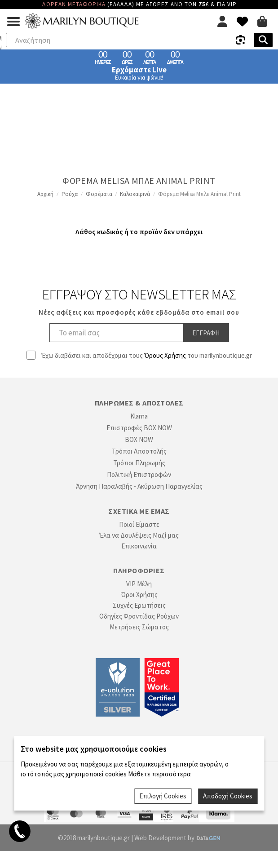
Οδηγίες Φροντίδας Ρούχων (139, 616)
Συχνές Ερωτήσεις (139, 605)
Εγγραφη (206, 333)
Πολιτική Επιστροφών (139, 474)
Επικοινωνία (139, 546)
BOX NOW (139, 439)
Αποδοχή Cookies (227, 796)
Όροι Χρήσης (139, 594)
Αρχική (45, 194)
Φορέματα (99, 194)
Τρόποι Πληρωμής (139, 463)
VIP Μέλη (139, 583)
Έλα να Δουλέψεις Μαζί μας (139, 535)
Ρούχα (70, 194)
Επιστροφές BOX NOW (139, 427)
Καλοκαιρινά (135, 194)
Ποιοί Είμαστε (139, 524)
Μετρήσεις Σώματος (139, 627)
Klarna (139, 416)
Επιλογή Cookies (162, 796)
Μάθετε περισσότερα (159, 774)
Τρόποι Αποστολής (139, 451)
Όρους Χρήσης (165, 355)
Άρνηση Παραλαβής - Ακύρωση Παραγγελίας (139, 486)
